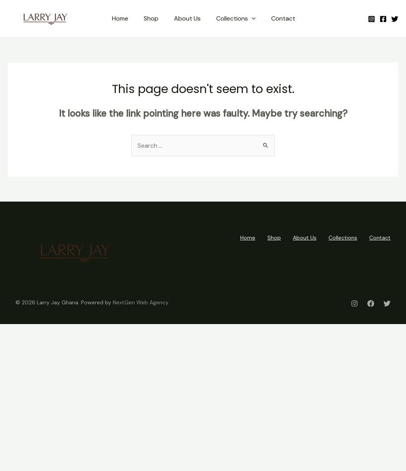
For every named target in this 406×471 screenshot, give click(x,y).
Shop (151, 18)
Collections (236, 18)
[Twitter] (394, 19)
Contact (283, 18)
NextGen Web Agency (141, 302)
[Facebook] (383, 19)
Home (120, 18)
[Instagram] (371, 19)
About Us (187, 18)
